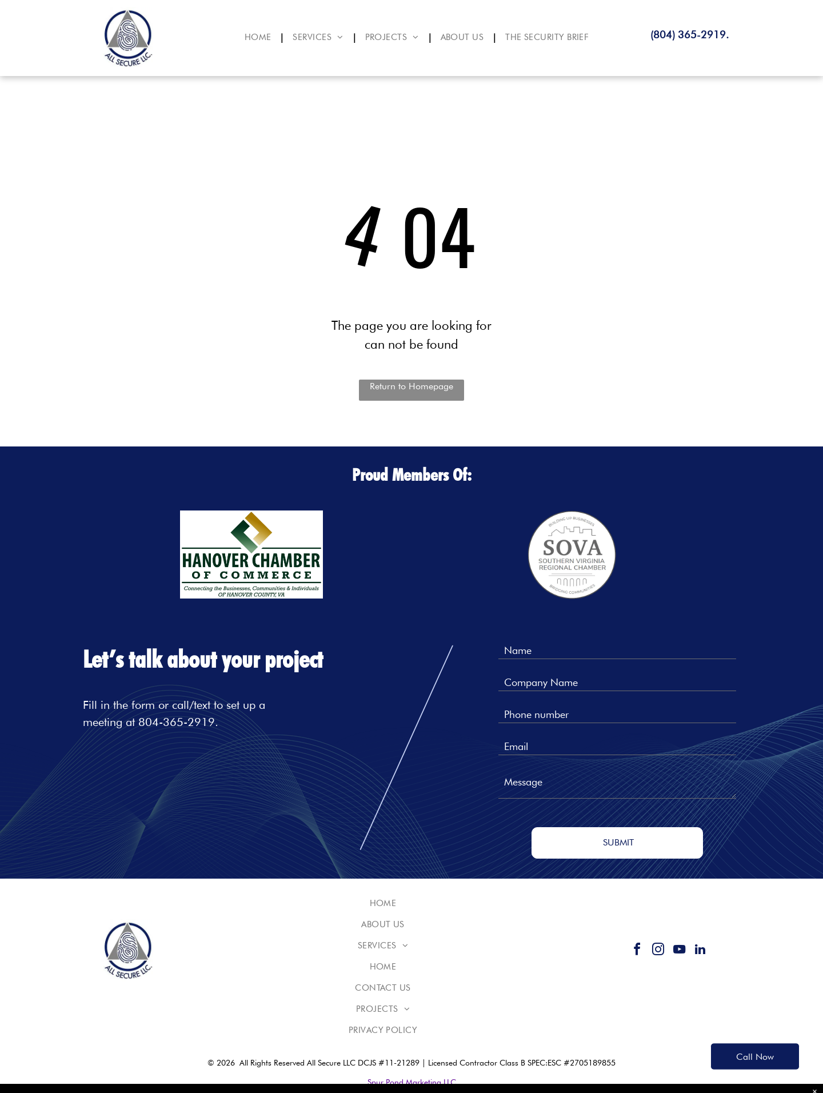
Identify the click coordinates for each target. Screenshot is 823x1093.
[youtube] (679, 951)
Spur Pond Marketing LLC (411, 1082)
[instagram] (658, 951)
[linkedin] (700, 951)
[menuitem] (260, 37)
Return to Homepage (411, 386)
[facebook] (637, 951)
